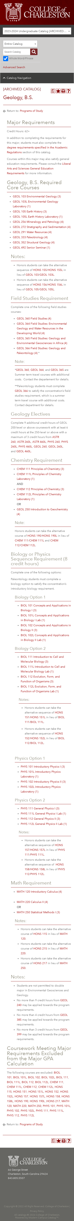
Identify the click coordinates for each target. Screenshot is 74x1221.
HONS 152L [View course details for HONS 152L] (37, 738)
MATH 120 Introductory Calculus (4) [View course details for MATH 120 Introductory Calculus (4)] (39, 891)
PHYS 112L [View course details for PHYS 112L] (37, 874)
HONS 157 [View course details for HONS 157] (21, 1096)
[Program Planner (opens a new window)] (53, 91)
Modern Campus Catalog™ (43, 1217)
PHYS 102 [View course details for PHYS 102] (13, 1110)
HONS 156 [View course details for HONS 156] (40, 284)
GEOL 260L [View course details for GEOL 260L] (55, 446)
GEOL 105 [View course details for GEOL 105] (32, 289)
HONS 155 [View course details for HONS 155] (40, 270)
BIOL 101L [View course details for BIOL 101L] (19, 1077)
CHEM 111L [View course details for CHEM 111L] (36, 540)
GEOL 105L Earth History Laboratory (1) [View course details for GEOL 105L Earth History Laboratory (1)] (37, 216)
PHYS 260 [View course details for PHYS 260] (54, 442)
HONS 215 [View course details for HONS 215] (40, 948)
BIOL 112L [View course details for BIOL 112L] (37, 743)
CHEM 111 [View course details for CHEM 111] (21, 540)
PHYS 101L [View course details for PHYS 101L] (63, 1106)
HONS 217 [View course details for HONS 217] (40, 963)
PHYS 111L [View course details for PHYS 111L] (37, 854)
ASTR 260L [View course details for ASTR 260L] (24, 442)
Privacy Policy (37, 1211)
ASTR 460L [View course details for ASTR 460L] (39, 442)
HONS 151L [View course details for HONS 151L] (37, 717)
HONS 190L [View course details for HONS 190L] (49, 535)
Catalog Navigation (19, 78)
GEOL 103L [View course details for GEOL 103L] (47, 274)
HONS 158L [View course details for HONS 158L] (37, 869)
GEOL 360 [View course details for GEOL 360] (22, 370)
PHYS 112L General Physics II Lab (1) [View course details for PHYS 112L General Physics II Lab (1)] (44, 824)
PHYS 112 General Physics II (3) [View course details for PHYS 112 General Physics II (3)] (40, 818)
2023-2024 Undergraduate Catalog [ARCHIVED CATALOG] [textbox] (37, 31)
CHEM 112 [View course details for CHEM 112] (30, 1087)
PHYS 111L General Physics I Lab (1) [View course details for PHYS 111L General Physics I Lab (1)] (43, 813)
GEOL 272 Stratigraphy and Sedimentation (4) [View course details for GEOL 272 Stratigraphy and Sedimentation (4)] (41, 227)
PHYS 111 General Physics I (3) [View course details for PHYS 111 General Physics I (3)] (40, 808)
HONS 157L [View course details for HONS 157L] (37, 850)
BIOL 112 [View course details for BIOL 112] (28, 1082)
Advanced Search (14, 67)
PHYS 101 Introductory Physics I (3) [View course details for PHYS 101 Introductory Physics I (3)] (43, 766)
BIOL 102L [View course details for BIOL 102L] (48, 1077)
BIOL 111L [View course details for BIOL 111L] (37, 722)
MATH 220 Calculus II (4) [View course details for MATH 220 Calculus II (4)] (32, 902)
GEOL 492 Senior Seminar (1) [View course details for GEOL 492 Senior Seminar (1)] (31, 247)
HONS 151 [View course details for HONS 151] (20, 1091)
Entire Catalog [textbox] (13, 44)
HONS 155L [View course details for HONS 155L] (55, 270)
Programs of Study (31, 111)
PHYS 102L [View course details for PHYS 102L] (27, 1110)
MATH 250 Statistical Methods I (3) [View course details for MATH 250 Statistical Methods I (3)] (38, 912)
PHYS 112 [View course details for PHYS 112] (13, 1115)
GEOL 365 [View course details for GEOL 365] (57, 370)
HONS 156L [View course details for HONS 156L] (55, 284)
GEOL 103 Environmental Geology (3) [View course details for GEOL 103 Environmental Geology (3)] (37, 196)
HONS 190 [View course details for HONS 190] (34, 535)
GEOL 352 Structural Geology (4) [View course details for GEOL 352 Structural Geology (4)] (33, 242)
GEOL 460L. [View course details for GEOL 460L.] (24, 451)
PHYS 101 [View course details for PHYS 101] (49, 1106)
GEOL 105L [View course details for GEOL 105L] (47, 289)
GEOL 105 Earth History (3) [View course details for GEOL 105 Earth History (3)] (30, 211)
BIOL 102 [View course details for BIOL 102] (34, 1077)
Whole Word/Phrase (21, 58)
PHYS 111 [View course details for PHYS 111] (42, 1110)
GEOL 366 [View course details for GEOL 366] (21, 391)
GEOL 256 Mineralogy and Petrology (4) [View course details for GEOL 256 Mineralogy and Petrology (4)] (38, 222)
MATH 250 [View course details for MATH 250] (34, 1106)
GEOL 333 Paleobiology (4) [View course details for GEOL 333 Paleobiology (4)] (30, 237)
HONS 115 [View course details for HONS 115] (40, 934)
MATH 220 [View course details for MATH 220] (19, 1106)
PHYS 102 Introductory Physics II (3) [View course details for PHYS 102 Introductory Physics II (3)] (43, 781)
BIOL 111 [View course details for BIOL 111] (62, 1077)
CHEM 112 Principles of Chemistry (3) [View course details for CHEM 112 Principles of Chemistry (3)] (40, 489)
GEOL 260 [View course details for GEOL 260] (40, 446)
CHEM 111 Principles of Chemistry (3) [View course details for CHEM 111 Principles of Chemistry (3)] (40, 469)
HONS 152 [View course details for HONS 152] (52, 1091)
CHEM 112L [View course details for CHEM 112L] (28, 545)
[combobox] (37, 31)
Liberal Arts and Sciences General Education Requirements (39, 168)
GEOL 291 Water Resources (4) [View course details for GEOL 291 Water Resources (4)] (32, 232)
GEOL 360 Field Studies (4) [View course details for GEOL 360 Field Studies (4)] (34, 318)
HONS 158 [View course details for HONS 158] (53, 1096)
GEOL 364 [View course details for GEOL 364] (37, 370)
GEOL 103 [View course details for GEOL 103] (32, 274)
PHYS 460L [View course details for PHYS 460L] (25, 446)
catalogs (22, 1214)
